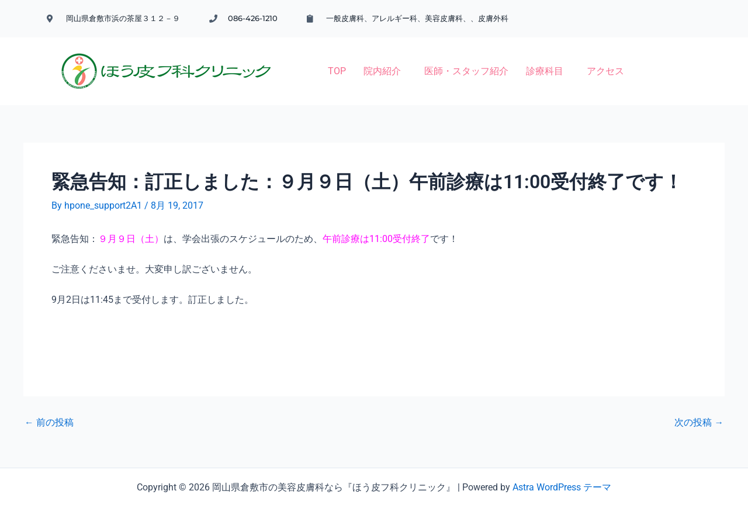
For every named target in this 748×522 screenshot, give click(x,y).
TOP (249, 59)
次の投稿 (698, 406)
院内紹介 (294, 59)
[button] (296, 59)
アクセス (517, 59)
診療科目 (456, 59)
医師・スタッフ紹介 (378, 59)
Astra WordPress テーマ (561, 470)
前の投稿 (49, 406)
